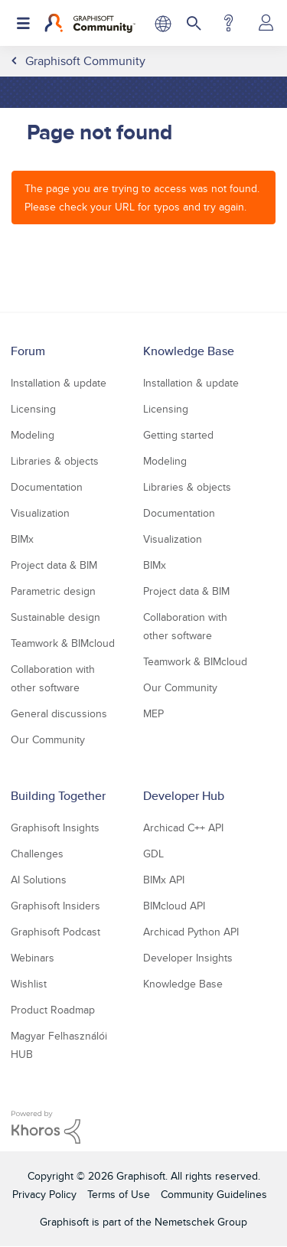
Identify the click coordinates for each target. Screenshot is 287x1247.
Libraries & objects (55, 460)
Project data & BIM (54, 565)
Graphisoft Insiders (55, 905)
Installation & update (58, 382)
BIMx (22, 539)
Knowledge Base (188, 351)
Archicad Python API (191, 931)
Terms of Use (118, 1194)
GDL (153, 853)
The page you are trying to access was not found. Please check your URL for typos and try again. (141, 197)
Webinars (32, 957)
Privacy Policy (44, 1194)
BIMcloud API (174, 905)
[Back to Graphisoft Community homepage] (90, 23)
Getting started (178, 434)
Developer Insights (188, 957)
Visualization (40, 513)
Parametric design (53, 591)
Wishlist (29, 983)
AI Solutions (39, 879)
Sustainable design (55, 617)
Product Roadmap (53, 1009)
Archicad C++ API (183, 827)
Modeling (32, 434)
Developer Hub (183, 796)
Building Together (58, 796)
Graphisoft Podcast (55, 931)
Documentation (47, 487)
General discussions (59, 713)
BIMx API (163, 879)
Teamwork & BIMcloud (63, 643)
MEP (153, 713)
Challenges (37, 853)
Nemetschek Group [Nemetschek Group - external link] (201, 1221)
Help (228, 22)
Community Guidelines (214, 1194)
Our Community (48, 739)
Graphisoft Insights (55, 827)
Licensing (33, 408)
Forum (28, 351)
